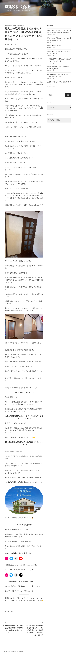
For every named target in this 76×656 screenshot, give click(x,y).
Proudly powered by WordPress (14, 651)
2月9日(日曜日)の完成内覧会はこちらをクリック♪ (24, 482)
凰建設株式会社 (17, 7)
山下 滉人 (10, 611)
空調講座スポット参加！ (55, 46)
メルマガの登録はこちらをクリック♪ (18, 553)
